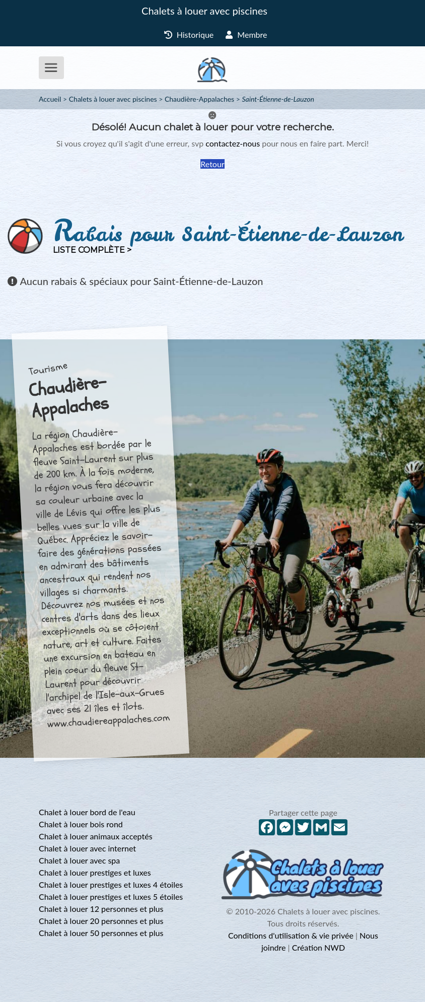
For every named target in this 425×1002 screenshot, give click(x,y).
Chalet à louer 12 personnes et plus (101, 908)
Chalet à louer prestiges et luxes (95, 872)
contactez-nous (232, 143)
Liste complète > (92, 250)
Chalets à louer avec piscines (204, 11)
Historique (189, 34)
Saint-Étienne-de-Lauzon (278, 99)
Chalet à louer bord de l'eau (87, 812)
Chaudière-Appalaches (199, 99)
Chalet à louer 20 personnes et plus (101, 920)
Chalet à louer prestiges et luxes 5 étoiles (111, 896)
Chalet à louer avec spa (79, 860)
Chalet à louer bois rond (81, 824)
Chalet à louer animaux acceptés (96, 836)
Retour (212, 164)
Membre (246, 34)
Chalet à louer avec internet (87, 848)
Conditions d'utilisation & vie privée (290, 935)
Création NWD (318, 947)
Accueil (50, 99)
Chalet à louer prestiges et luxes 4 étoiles (111, 884)
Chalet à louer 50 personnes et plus (101, 933)
